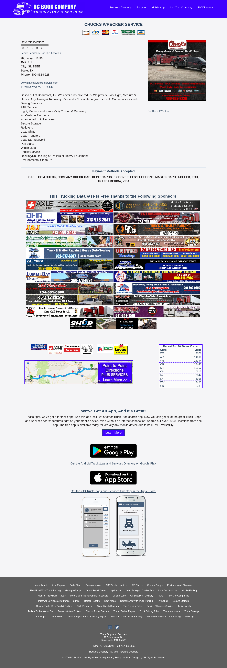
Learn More (113, 432)
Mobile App (158, 7)
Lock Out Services (167, 590)
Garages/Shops (73, 590)
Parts (160, 595)
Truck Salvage (191, 611)
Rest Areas (110, 601)
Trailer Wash (184, 606)
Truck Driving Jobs (149, 611)
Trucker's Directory (98, 651)
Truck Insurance (171, 611)
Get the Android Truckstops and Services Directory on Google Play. (113, 463)
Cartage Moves (93, 585)
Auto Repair (41, 585)
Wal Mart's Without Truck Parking (164, 616)
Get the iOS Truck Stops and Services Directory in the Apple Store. (113, 491)
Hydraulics (116, 590)
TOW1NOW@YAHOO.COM (37, 87)
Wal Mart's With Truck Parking (126, 616)
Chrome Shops (155, 585)
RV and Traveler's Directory (124, 651)
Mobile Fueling (189, 590)
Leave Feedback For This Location (41, 53)
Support (141, 7)
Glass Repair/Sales (96, 590)
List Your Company (181, 7)
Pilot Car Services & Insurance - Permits (58, 601)
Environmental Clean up (179, 585)
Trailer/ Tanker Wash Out (40, 611)
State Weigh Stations (108, 606)
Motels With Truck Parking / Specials (89, 595)
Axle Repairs (58, 585)
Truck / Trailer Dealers (97, 611)
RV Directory (205, 7)
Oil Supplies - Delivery (141, 595)
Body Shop (75, 585)
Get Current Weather (158, 111)
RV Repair (163, 601)
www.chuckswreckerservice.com (39, 82)
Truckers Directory (120, 7)
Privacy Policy (114, 657)
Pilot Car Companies (178, 595)
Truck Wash (56, 616)
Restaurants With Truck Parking (136, 601)
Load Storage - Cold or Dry (140, 590)
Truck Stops (39, 616)
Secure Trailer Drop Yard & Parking (54, 606)
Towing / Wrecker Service (160, 606)
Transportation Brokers (69, 611)
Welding (189, 616)
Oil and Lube (119, 595)
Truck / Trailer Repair (124, 611)
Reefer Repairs (92, 601)
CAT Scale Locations (116, 585)
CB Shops (137, 585)
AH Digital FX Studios (154, 657)
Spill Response (85, 606)
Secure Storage (181, 601)
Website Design (131, 657)
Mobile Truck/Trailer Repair (52, 595)
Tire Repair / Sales (132, 606)
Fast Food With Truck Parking (45, 590)
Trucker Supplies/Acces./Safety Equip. (87, 616)
